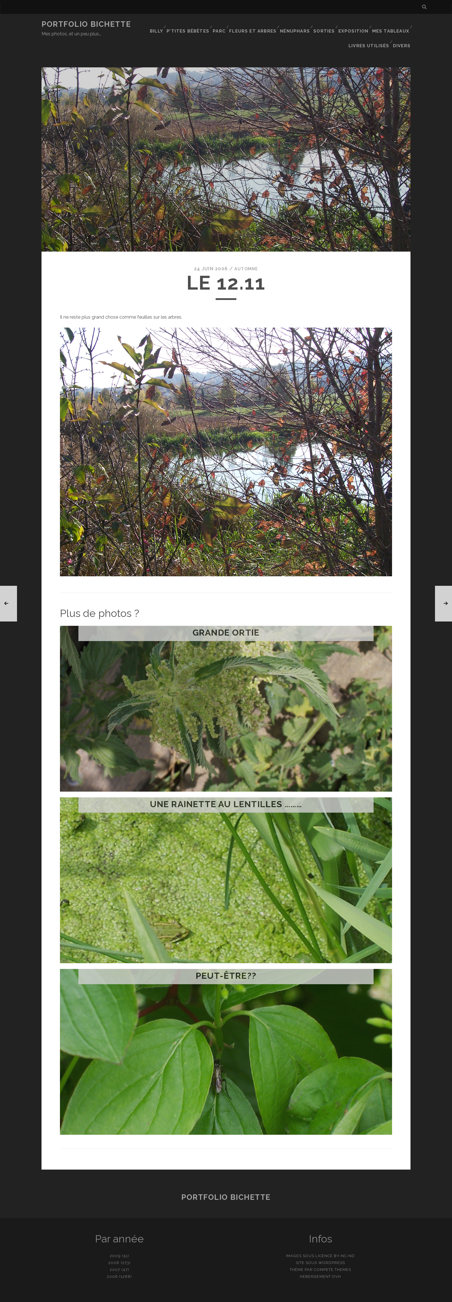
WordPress (331, 1244)
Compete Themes (332, 1251)
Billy (160, 24)
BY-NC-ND (344, 1237)
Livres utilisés (371, 31)
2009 (115, 1237)
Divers (402, 31)
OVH (336, 1258)
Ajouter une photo (255, 1295)
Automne (246, 250)
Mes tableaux (391, 24)
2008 (113, 1244)
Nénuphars (296, 24)
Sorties (325, 24)
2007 (115, 1251)
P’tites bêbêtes (191, 24)
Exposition (355, 24)
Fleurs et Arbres (255, 24)
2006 (112, 1258)
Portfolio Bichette (86, 24)
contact (215, 1295)
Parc (222, 24)
